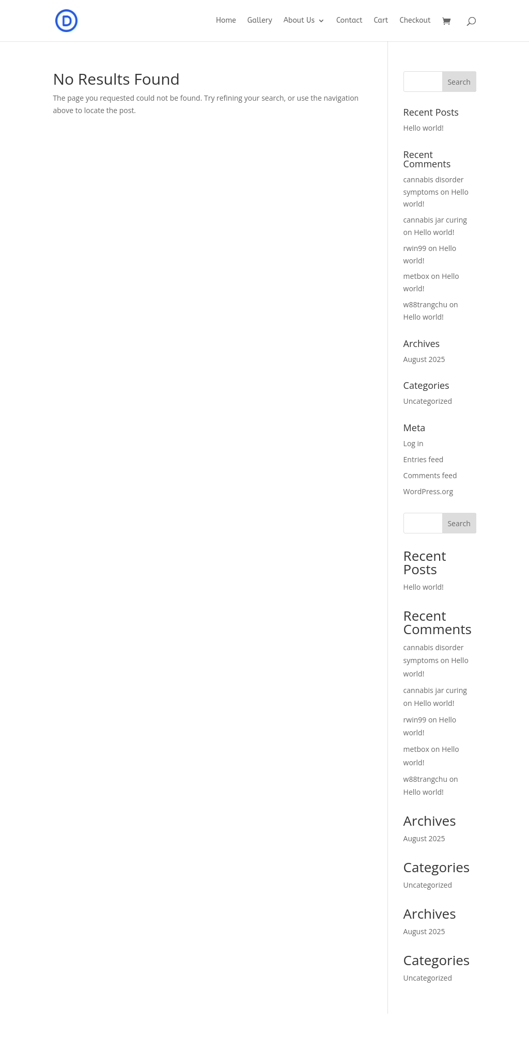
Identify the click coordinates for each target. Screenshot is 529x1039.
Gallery (259, 21)
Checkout (414, 21)
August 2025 (424, 359)
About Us (299, 21)
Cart (381, 21)
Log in (413, 443)
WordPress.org (428, 491)
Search (458, 523)
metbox (416, 276)
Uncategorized (427, 401)
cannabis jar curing (435, 220)
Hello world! (423, 128)
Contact (349, 21)
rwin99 (415, 248)
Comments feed (430, 475)
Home (226, 21)
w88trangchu (425, 304)
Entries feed (423, 459)
